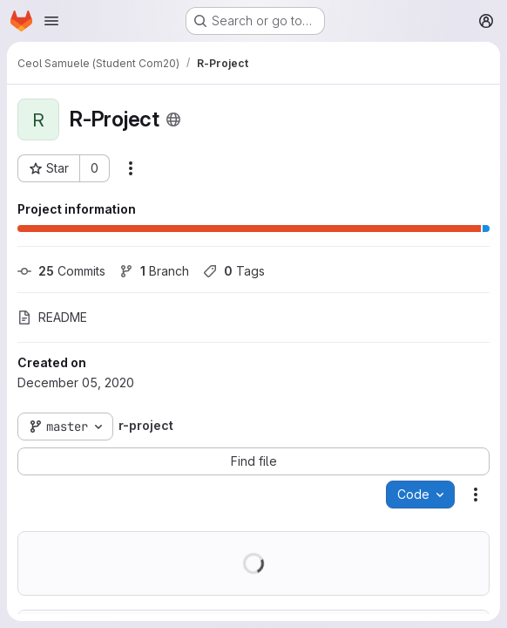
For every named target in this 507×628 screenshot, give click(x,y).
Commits (61, 270)
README (52, 317)
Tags (234, 270)
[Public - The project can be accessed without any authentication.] (173, 119)
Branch (154, 270)
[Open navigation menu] (51, 21)
